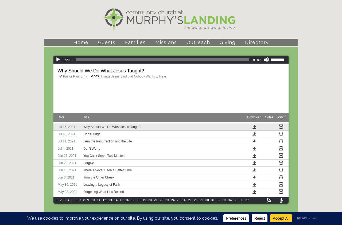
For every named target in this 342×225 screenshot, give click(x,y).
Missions (166, 42)
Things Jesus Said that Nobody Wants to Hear (133, 76)
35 (235, 200)
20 (150, 200)
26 (184, 200)
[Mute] (266, 59)
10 (93, 200)
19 (144, 200)
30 (207, 200)
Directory (257, 42)
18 (138, 200)
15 (121, 200)
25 (178, 200)
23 (167, 200)
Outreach (198, 42)
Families (135, 42)
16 (127, 200)
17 (133, 200)
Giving (227, 42)
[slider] (162, 59)
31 (213, 200)
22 (161, 200)
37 (247, 200)
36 (241, 200)
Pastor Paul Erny (75, 76)
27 (190, 200)
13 (110, 200)
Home (80, 42)
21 (155, 200)
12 (104, 200)
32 (218, 200)
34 (230, 200)
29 (201, 200)
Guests (106, 42)
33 (224, 200)
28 (195, 200)
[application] (171, 60)
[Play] (58, 59)
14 (116, 200)
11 (98, 200)
